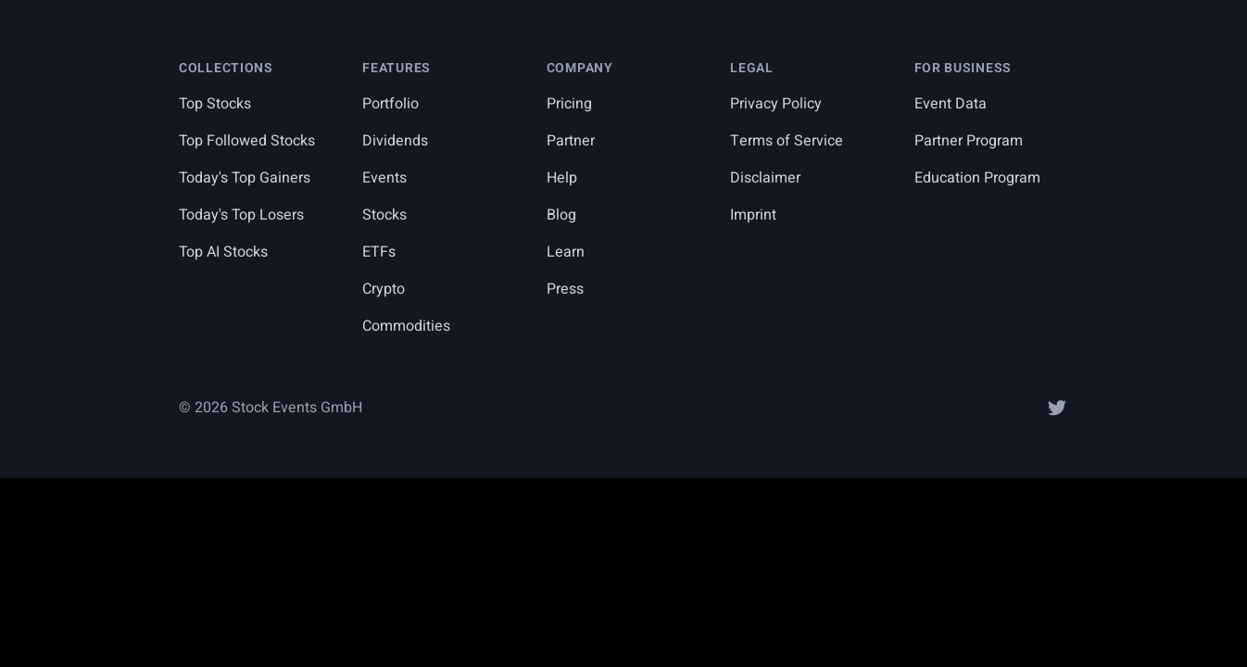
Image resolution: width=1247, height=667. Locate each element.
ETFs (379, 252)
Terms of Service (786, 141)
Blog (561, 215)
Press (565, 289)
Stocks (384, 215)
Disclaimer (765, 178)
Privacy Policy (776, 104)
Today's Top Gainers (244, 178)
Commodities (406, 326)
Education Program (977, 178)
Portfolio (390, 104)
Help (562, 178)
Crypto (383, 289)
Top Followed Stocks (247, 141)
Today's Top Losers (241, 215)
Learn (566, 252)
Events (384, 178)
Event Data (950, 104)
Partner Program (968, 141)
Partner (571, 141)
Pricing (569, 104)
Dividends (395, 141)
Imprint (753, 215)
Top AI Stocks (223, 252)
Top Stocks (215, 104)
